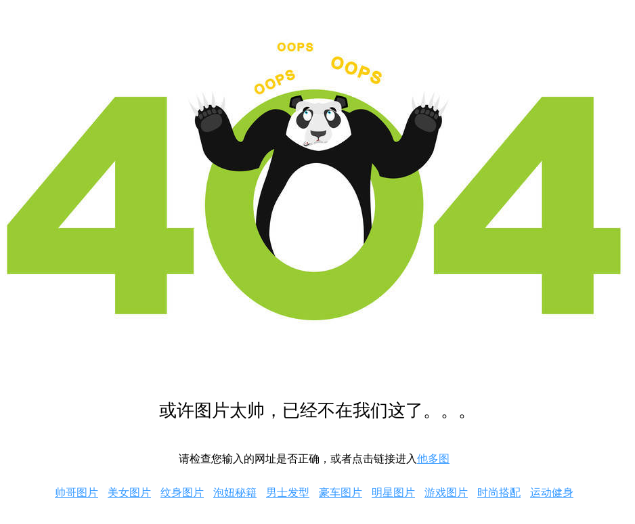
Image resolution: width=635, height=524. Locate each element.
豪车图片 (340, 492)
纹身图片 (182, 492)
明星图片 (393, 492)
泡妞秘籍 (235, 492)
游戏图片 (446, 492)
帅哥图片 (76, 492)
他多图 (433, 458)
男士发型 (287, 492)
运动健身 (551, 492)
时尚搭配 (499, 492)
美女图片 (129, 492)
